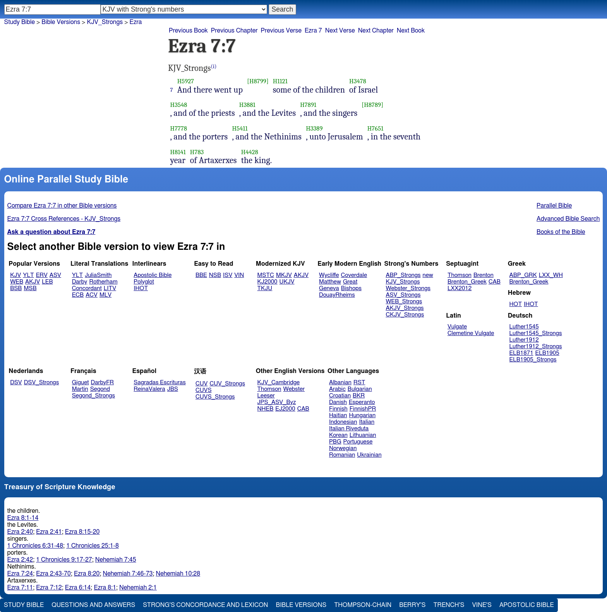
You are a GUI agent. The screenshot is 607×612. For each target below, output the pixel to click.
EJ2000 (285, 409)
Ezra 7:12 (49, 587)
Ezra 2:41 (49, 532)
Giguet (80, 382)
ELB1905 (547, 353)
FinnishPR (363, 409)
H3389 (314, 128)
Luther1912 (524, 340)
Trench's (448, 605)
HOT (515, 304)
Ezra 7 (313, 31)
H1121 (280, 81)
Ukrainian (369, 455)
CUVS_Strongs (215, 397)
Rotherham (103, 282)
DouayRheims (337, 295)
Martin (80, 389)
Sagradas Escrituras (159, 382)
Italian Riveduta (349, 428)
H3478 (357, 81)
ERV (42, 275)
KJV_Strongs (105, 22)
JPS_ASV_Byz (276, 402)
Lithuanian (363, 435)
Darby (79, 282)
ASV (55, 275)
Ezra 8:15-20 (82, 532)
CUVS (203, 390)
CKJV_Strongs (405, 315)
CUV (201, 384)
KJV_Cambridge (278, 382)
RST (359, 382)
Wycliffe (329, 275)
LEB (47, 282)
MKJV (284, 275)
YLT (28, 275)
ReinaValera (149, 389)
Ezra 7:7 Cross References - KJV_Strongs (64, 219)
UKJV (287, 282)
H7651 (375, 128)
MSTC (265, 275)
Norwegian (343, 448)
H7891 (308, 104)
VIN (239, 275)
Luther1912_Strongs (535, 346)
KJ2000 (267, 282)
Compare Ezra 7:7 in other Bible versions (62, 206)
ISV (227, 275)
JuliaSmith (98, 275)
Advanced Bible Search (568, 219)
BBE (201, 275)
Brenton (483, 275)
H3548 (178, 104)
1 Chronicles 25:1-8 (92, 546)
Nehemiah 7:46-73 (128, 574)
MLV (105, 295)
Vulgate (457, 327)
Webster (294, 389)
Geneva (329, 288)
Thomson (460, 275)
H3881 (247, 104)
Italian (366, 422)
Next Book (411, 31)
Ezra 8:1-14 (23, 518)
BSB (16, 288)
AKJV (32, 282)
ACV (92, 295)
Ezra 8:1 (105, 587)
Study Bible (19, 22)
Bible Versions (60, 22)
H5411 (239, 128)
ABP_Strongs (403, 275)
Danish (338, 402)
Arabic (337, 389)
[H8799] (258, 81)
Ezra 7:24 (20, 574)
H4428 (249, 152)
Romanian (342, 455)
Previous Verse (281, 31)
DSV (16, 382)
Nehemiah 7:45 (115, 560)
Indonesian (343, 422)
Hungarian (362, 415)
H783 (197, 152)
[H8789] (372, 104)
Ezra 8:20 (87, 574)
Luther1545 (524, 327)
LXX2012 (460, 288)
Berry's (412, 605)
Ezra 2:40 (20, 532)
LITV (110, 288)
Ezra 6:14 (78, 587)
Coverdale (354, 275)
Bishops (351, 288)
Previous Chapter (234, 31)
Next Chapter (376, 31)
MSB (30, 288)
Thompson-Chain (362, 605)
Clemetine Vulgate (471, 333)
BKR (359, 396)
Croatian (340, 396)
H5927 (185, 81)
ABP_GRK (523, 275)
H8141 (178, 152)
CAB (495, 282)
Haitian (338, 415)
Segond (100, 389)
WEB (16, 282)
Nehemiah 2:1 (138, 587)
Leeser (266, 396)
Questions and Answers (93, 605)
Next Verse (340, 31)
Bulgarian (360, 389)
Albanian (340, 382)
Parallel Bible (554, 206)
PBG (335, 442)
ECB (78, 295)
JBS (172, 389)
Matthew (330, 282)
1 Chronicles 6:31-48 (35, 546)
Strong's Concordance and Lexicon (205, 605)
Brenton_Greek (467, 282)
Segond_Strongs (93, 396)
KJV (15, 275)
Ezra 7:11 (20, 587)
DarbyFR (102, 382)
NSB (215, 275)
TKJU (265, 288)
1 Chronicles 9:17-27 (64, 560)
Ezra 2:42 (20, 560)
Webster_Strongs (408, 288)
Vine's (482, 605)
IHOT (141, 288)
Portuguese (358, 442)
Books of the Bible (561, 232)
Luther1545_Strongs (535, 333)
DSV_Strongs (41, 382)
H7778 (178, 128)
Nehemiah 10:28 (178, 574)
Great (350, 282)
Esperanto (362, 402)
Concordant (87, 288)
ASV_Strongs (403, 295)
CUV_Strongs (227, 384)
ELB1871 (521, 353)
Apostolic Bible (526, 605)
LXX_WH (551, 275)
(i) (214, 66)
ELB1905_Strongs (533, 360)
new (428, 275)
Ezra (136, 22)
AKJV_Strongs (405, 308)
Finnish (338, 409)
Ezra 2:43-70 (53, 574)
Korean (338, 435)
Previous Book (188, 31)
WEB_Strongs (404, 301)
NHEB (265, 409)
